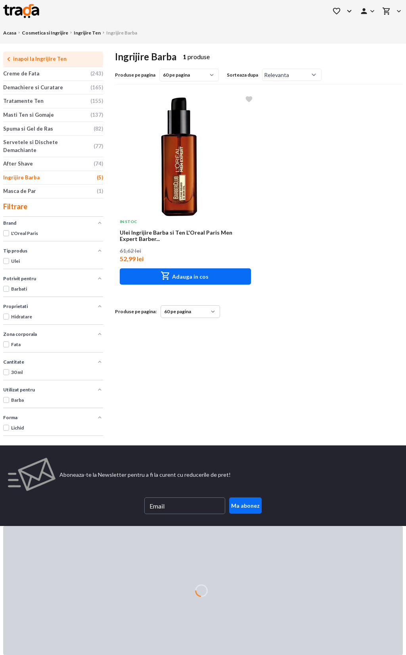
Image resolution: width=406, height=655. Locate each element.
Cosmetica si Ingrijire (45, 33)
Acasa (9, 33)
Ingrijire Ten (87, 33)
